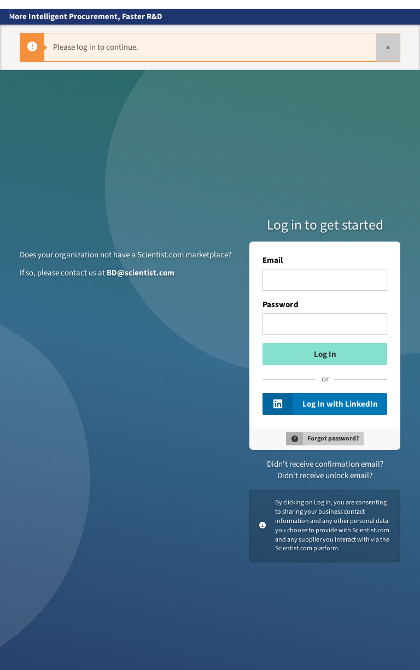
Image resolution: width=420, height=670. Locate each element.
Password (280, 304)
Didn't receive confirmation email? (325, 464)
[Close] (388, 47)
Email (272, 260)
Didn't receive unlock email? (324, 475)
